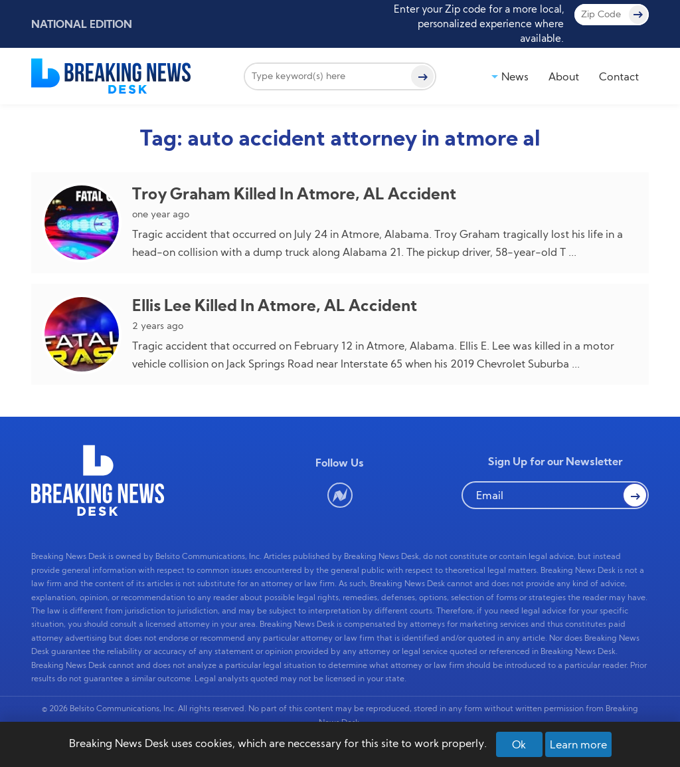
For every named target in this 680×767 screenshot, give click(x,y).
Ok (519, 744)
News (515, 76)
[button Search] (634, 495)
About (564, 76)
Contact (619, 76)
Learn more (578, 744)
